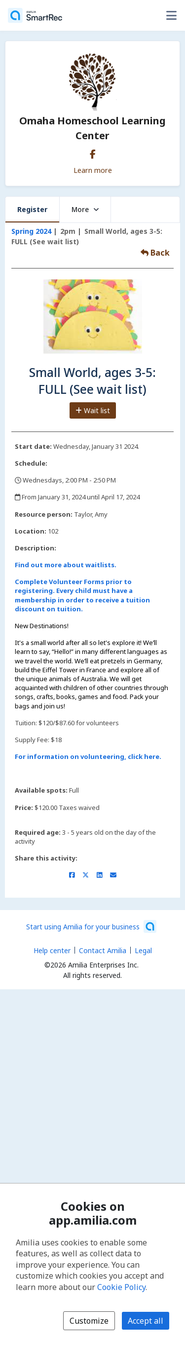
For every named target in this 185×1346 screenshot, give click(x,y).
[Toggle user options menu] (171, 15)
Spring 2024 (31, 231)
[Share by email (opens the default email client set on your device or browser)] (113, 874)
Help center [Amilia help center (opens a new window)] (52, 950)
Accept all (145, 1320)
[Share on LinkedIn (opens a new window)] (99, 874)
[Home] (35, 15)
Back (155, 252)
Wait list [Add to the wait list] (92, 410)
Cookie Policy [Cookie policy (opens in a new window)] (121, 1287)
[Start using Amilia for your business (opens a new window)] (91, 926)
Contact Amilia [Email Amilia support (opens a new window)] (102, 950)
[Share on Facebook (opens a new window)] (71, 874)
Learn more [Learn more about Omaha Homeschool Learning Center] (93, 170)
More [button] (85, 209)
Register (32, 209)
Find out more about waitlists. (65, 564)
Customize (89, 1320)
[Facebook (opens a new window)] (92, 152)
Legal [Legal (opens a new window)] (143, 950)
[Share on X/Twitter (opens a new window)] (85, 874)
